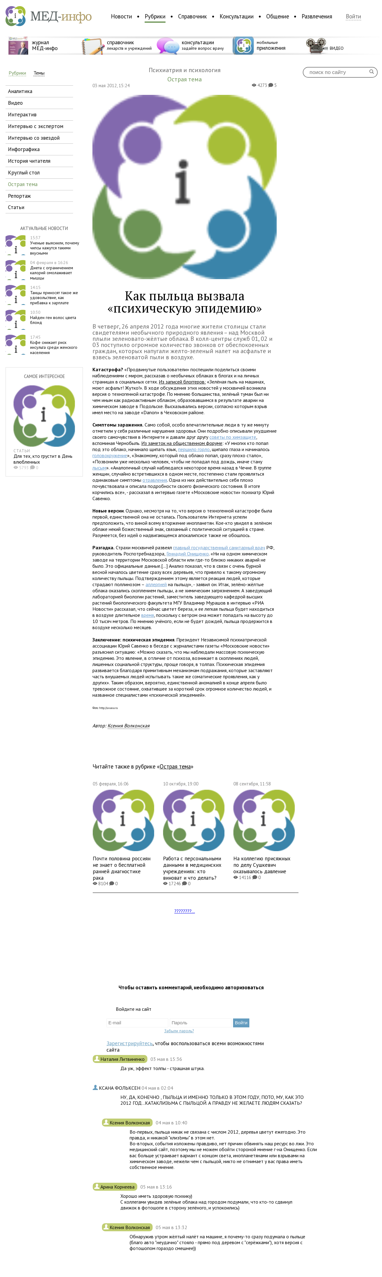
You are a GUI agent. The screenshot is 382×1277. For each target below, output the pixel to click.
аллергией (156, 584)
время (147, 615)
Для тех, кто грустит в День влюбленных (43, 459)
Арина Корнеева (118, 1187)
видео (15, 102)
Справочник (192, 16)
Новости (121, 16)
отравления (154, 480)
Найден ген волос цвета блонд (53, 317)
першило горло (194, 449)
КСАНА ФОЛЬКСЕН (120, 1088)
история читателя (29, 160)
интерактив (22, 114)
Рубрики (155, 16)
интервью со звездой (34, 137)
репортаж (19, 195)
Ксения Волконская (128, 725)
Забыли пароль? (179, 1030)
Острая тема (175, 766)
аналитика (20, 91)
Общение (277, 16)
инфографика (24, 149)
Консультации (237, 16)
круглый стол (24, 172)
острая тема (22, 184)
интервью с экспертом (35, 126)
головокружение (109, 455)
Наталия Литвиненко (123, 1059)
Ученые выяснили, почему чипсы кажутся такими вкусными (54, 245)
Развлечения (317, 16)
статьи (16, 207)
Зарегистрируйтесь (130, 1043)
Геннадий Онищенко (187, 554)
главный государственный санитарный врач (219, 547)
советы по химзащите (232, 437)
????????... (184, 911)
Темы (39, 73)
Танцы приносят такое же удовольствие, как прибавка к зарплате (54, 295)
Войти (353, 16)
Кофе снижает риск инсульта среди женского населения (53, 344)
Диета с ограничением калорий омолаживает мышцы (51, 270)
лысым (99, 468)
